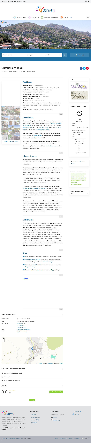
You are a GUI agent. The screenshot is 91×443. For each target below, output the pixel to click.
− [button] (3, 341)
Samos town (44, 127)
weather (76, 162)
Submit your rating (56, 391)
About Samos (19, 17)
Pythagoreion (37, 135)
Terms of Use (63, 438)
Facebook (77, 411)
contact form (56, 420)
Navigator (33, 17)
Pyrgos (53, 270)
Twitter (76, 414)
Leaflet (40, 363)
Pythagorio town (27, 127)
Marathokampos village (42, 130)
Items (15, 71)
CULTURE (73, 178)
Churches (81, 176)
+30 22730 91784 (21, 327)
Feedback (34, 422)
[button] (88, 17)
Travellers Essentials (49, 17)
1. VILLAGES (22, 71)
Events (64, 17)
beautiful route (36, 265)
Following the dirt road (32, 259)
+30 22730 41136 (21, 325)
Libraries (72, 180)
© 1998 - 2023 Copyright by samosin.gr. (12, 438)
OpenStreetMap (50, 363)
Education (78, 178)
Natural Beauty (74, 182)
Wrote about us (35, 417)
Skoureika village (48, 262)
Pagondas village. (30, 267)
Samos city (37, 138)
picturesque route (37, 270)
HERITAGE (84, 178)
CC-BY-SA (60, 363)
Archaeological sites (81, 173)
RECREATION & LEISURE (76, 184)
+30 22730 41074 (21, 323)
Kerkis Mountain (51, 146)
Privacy (70, 438)
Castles (77, 176)
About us (33, 414)
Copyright (76, 438)
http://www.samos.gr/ (22, 332)
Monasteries (78, 180)
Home (10, 71)
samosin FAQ (35, 420)
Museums (83, 180)
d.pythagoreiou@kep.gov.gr (23, 329)
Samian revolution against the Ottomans (34, 188)
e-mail (55, 417)
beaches (72, 176)
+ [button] (3, 339)
